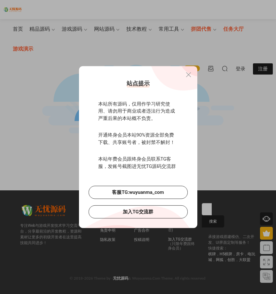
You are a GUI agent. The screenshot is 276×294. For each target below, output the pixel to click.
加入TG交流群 (138, 212)
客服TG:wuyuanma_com (138, 192)
